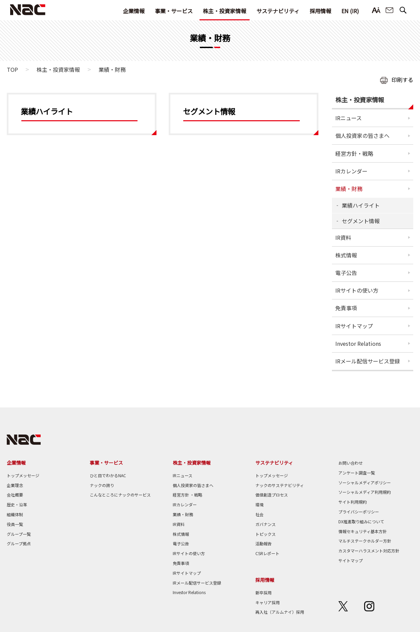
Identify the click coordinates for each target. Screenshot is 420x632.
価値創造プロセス (271, 495)
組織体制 (15, 514)
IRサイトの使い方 (356, 290)
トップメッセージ (23, 475)
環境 (259, 504)
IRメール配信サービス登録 (367, 361)
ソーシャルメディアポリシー (364, 482)
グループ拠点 (19, 543)
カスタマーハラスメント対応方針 (368, 550)
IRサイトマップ (354, 326)
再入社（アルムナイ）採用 (279, 612)
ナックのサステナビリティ (279, 485)
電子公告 (346, 273)
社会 (259, 514)
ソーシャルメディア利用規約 (364, 492)
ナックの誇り (102, 485)
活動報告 (263, 543)
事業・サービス (174, 11)
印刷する (402, 80)
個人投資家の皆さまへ (362, 135)
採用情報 (320, 11)
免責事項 (346, 308)
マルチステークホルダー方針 (364, 541)
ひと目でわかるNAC (108, 475)
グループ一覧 (19, 534)
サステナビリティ (277, 11)
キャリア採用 (267, 602)
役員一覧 (15, 524)
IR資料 (343, 237)
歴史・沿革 (17, 504)
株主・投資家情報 (224, 11)
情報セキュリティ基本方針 (362, 531)
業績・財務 (348, 189)
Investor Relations (358, 343)
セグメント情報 (361, 221)
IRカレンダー (351, 171)
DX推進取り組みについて (361, 521)
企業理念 (15, 485)
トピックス (265, 534)
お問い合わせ (389, 10)
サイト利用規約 (352, 502)
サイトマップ (350, 560)
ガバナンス (265, 524)
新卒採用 (263, 592)
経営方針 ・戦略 (187, 495)
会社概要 (15, 495)
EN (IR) (350, 11)
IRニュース (348, 118)
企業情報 (134, 11)
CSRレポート (267, 553)
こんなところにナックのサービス (120, 495)
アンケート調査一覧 (356, 473)
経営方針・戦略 (354, 153)
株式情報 (346, 255)
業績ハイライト (361, 205)
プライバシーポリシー (358, 511)
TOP (12, 69)
